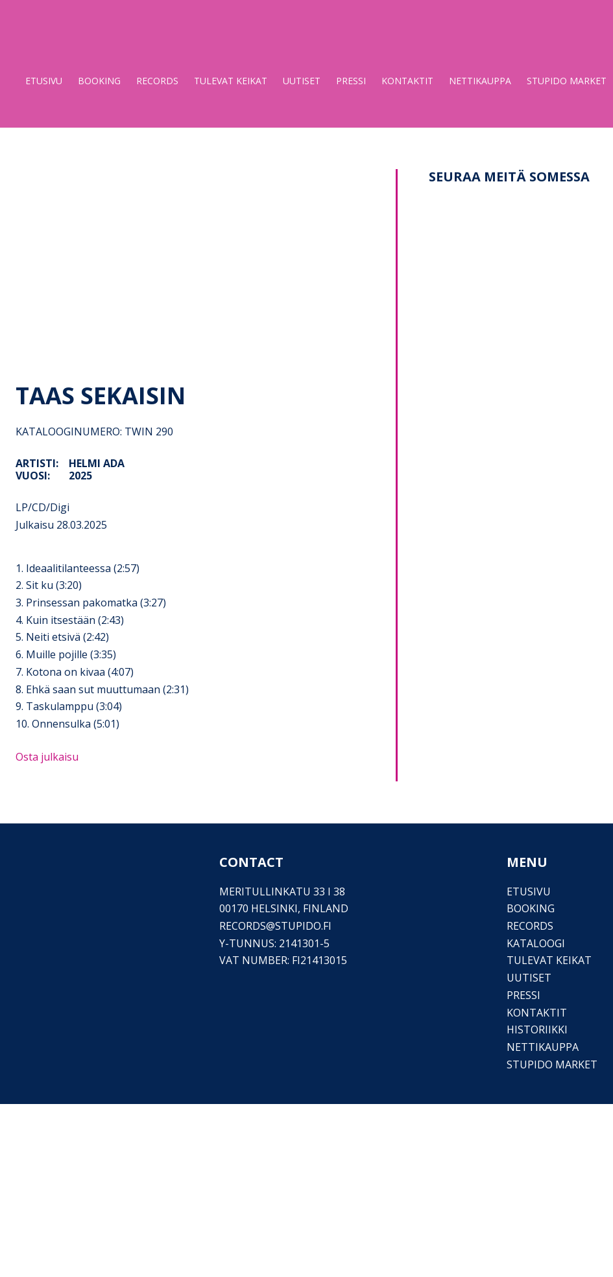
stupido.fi (303, 926)
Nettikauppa (543, 1047)
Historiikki (537, 1029)
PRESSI (523, 995)
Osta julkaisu (47, 757)
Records (530, 926)
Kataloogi (536, 943)
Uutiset (529, 978)
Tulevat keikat (549, 960)
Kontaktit (537, 1013)
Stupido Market (552, 1064)
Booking (531, 908)
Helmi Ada (97, 463)
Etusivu (529, 891)
